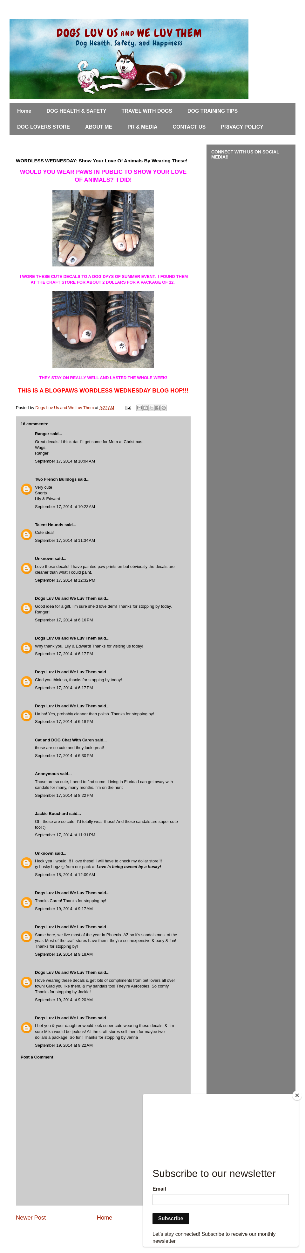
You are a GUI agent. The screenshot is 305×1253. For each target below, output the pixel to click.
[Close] (297, 1095)
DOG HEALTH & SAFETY (76, 111)
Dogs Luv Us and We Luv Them (66, 598)
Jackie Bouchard (51, 813)
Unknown (44, 558)
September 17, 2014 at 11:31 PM (65, 834)
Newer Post (31, 1217)
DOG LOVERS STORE (43, 127)
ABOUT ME (98, 127)
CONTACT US (189, 127)
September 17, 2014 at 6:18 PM (64, 721)
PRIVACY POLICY (242, 127)
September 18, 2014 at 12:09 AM (65, 874)
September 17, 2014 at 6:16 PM (64, 620)
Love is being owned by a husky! (129, 866)
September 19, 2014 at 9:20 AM (64, 999)
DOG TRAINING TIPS (212, 111)
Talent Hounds (49, 524)
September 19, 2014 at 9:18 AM (64, 954)
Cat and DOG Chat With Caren (64, 740)
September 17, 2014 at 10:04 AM (65, 461)
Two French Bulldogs (56, 479)
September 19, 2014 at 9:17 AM (64, 908)
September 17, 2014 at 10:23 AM (65, 506)
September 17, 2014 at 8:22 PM (64, 795)
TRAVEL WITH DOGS (147, 111)
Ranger (42, 433)
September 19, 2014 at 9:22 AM (64, 1045)
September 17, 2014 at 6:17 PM (64, 653)
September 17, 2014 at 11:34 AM (65, 540)
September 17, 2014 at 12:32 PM (65, 580)
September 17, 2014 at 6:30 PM (64, 755)
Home (24, 111)
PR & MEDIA (142, 127)
